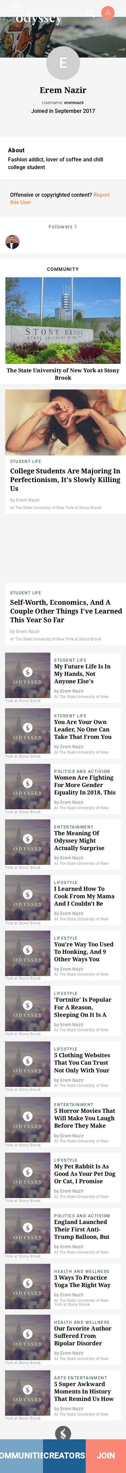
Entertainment (74, 827)
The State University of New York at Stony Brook (63, 374)
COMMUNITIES (21, 1456)
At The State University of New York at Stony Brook (55, 507)
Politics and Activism (82, 771)
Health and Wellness (82, 1271)
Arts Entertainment (80, 1378)
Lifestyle (66, 882)
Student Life (25, 461)
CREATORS (64, 1456)
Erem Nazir (28, 500)
